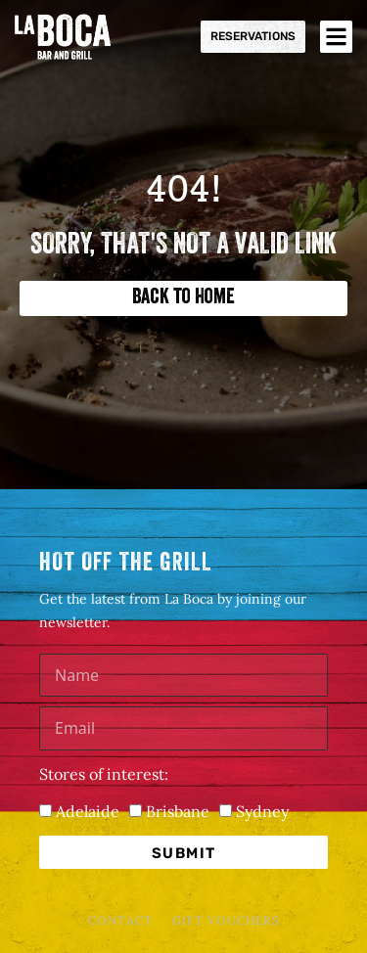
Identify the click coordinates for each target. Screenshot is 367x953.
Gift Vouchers (226, 920)
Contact (120, 920)
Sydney (262, 811)
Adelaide (87, 811)
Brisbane (177, 811)
